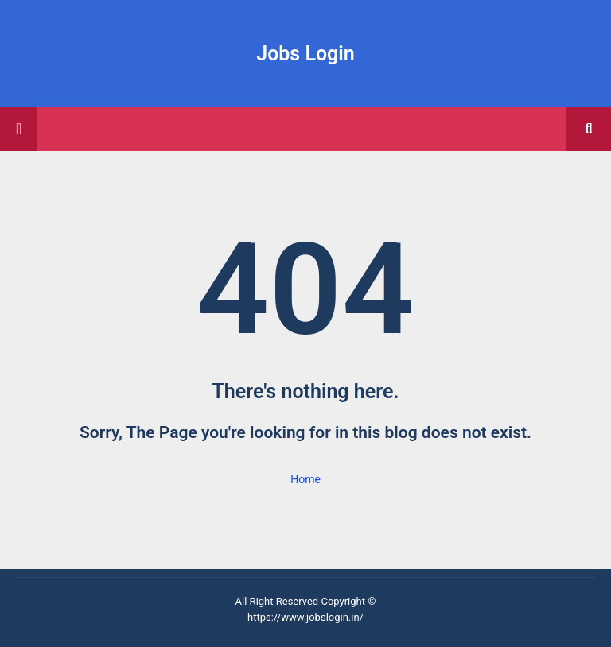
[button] (588, 129)
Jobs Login (305, 53)
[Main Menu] (18, 129)
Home (305, 479)
